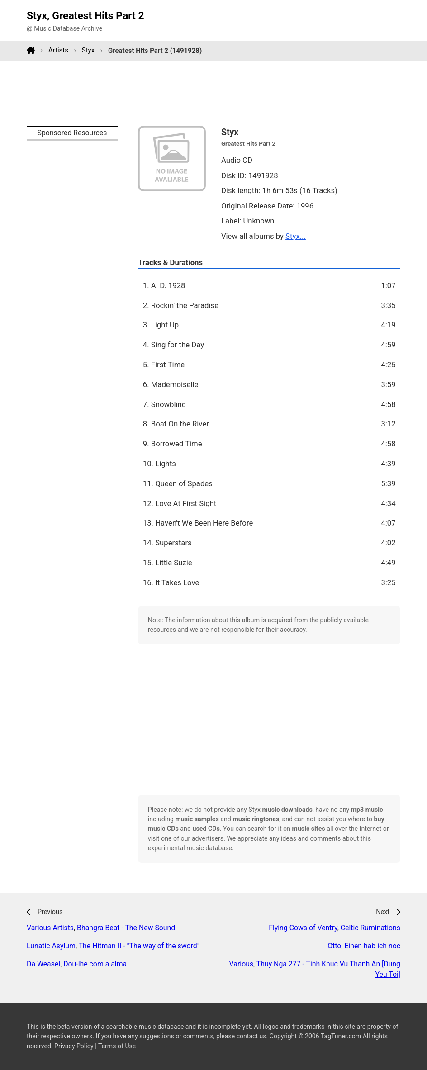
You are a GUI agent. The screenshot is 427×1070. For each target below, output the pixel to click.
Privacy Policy (74, 1046)
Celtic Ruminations (370, 927)
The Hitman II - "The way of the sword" (139, 946)
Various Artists (50, 927)
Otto (334, 946)
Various (241, 964)
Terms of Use (117, 1046)
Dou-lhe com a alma (95, 964)
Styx (88, 50)
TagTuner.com (341, 1036)
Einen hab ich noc (372, 946)
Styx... (295, 236)
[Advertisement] (213, 93)
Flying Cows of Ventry (303, 927)
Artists (58, 50)
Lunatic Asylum (51, 946)
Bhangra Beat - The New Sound (126, 927)
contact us (251, 1036)
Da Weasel (43, 964)
